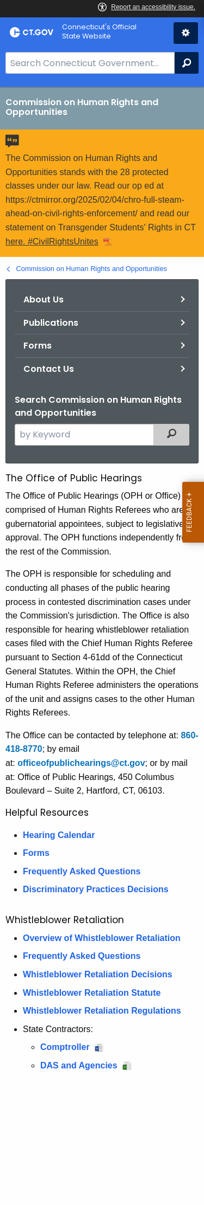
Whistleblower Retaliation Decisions (97, 974)
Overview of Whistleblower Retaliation (102, 938)
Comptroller (65, 1047)
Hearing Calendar (59, 835)
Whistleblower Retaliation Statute (91, 992)
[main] (102, 646)
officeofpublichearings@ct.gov (81, 763)
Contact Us (48, 369)
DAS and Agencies (79, 1065)
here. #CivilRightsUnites (51, 241)
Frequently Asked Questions (81, 871)
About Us (43, 299)
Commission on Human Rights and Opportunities (91, 269)
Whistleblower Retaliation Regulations (102, 1010)
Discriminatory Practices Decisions (96, 889)
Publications (50, 323)
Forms (37, 345)
